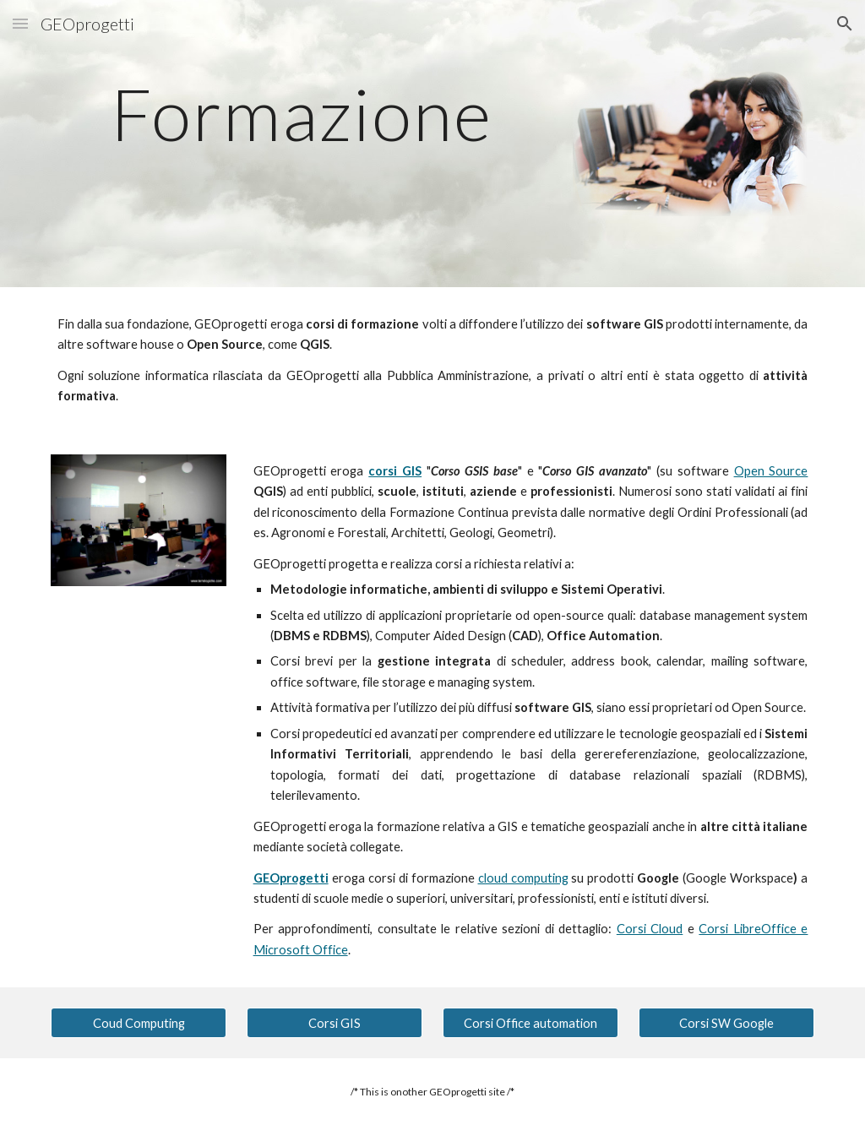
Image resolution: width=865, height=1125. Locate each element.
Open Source (771, 471)
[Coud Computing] (139, 1022)
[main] (302, 113)
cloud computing (523, 878)
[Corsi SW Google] (726, 1022)
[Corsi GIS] (335, 1022)
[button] (20, 23)
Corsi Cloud (650, 928)
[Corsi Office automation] (530, 1022)
